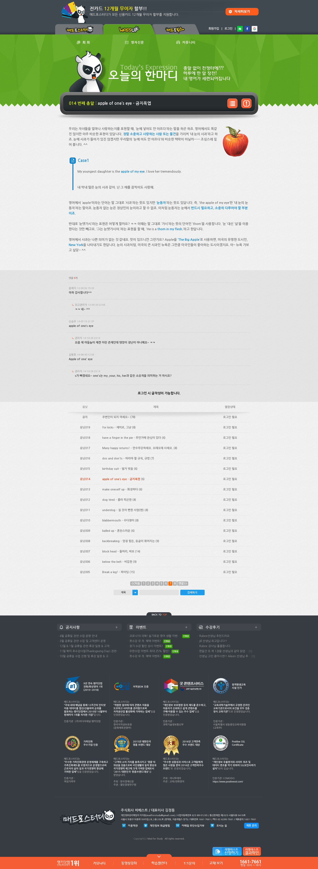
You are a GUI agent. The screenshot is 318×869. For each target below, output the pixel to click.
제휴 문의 (251, 825)
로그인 (228, 28)
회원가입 (213, 28)
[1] (250, 651)
